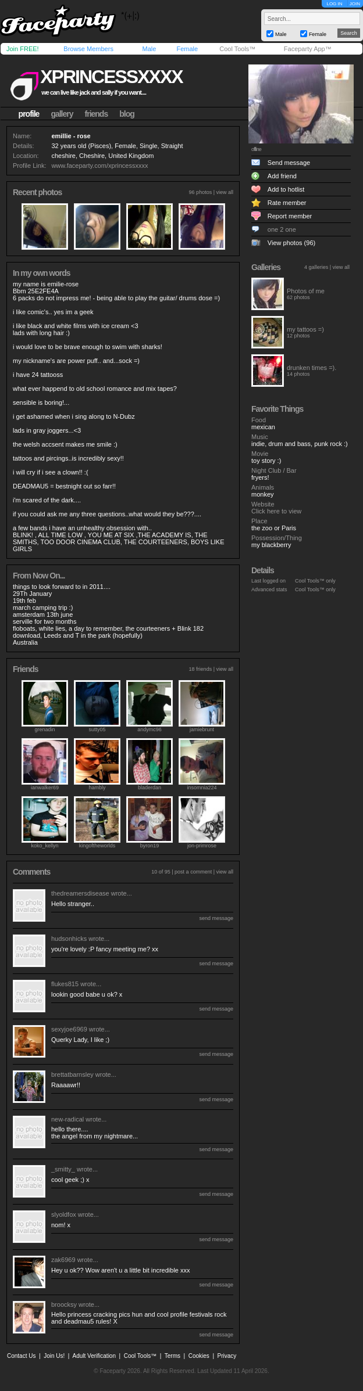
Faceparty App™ (308, 48)
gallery (62, 113)
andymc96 (149, 729)
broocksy (64, 1304)
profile (29, 113)
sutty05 (96, 729)
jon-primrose (201, 846)
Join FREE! (22, 48)
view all (224, 192)
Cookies (198, 1356)
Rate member (287, 202)
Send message (289, 162)
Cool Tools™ (237, 48)
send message (216, 918)
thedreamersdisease (80, 893)
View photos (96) (291, 242)
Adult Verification (94, 1356)
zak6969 (63, 1259)
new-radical (67, 1119)
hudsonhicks (69, 938)
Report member (290, 216)
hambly (96, 787)
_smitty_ (63, 1169)
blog (126, 113)
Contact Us (21, 1356)
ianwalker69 (45, 787)
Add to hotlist (286, 189)
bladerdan (149, 787)
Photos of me (306, 290)
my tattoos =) (305, 329)
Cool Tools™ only (315, 581)
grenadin (44, 729)
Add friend (282, 175)
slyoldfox (63, 1214)
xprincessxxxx (111, 76)
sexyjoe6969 (69, 1029)
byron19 (149, 846)
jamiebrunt (202, 729)
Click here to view (276, 511)
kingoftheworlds (97, 846)
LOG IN (334, 3)
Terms (172, 1356)
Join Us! (54, 1356)
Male (149, 48)
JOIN (355, 3)
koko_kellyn (44, 846)
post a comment (193, 872)
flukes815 (65, 983)
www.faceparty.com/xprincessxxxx (99, 165)
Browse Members (88, 48)
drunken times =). (311, 367)
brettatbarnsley (72, 1074)
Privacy (227, 1356)
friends (96, 113)
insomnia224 (201, 787)
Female (187, 48)
